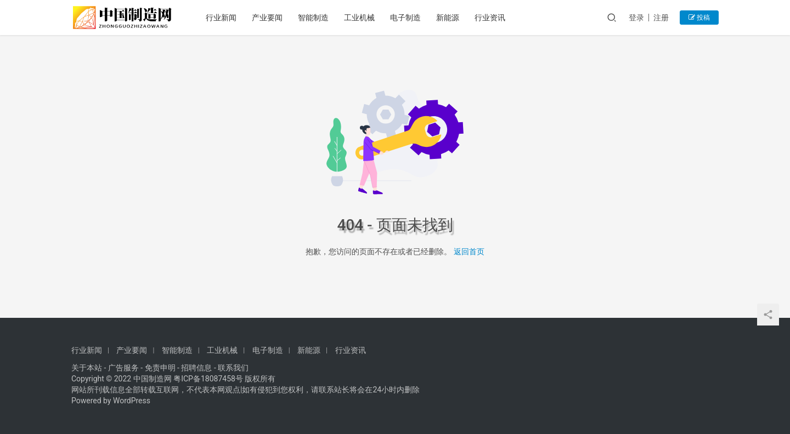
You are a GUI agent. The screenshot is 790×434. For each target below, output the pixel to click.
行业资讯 (490, 17)
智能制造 (313, 17)
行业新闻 (221, 17)
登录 (636, 17)
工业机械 (359, 17)
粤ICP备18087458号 (208, 378)
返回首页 (469, 251)
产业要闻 (267, 17)
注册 (661, 17)
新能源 (447, 17)
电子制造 (405, 17)
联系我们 (233, 367)
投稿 (699, 17)
